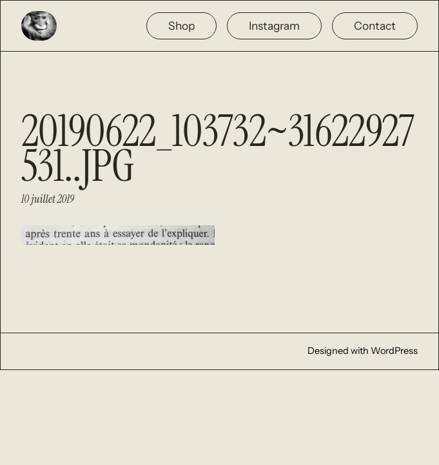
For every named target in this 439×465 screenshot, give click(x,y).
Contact (375, 25)
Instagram (274, 25)
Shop (181, 25)
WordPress (394, 350)
